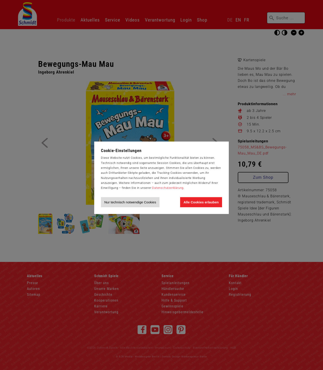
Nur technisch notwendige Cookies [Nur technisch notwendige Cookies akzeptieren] (130, 202)
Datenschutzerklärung (167, 187)
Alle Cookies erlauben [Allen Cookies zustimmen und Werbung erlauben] (201, 202)
